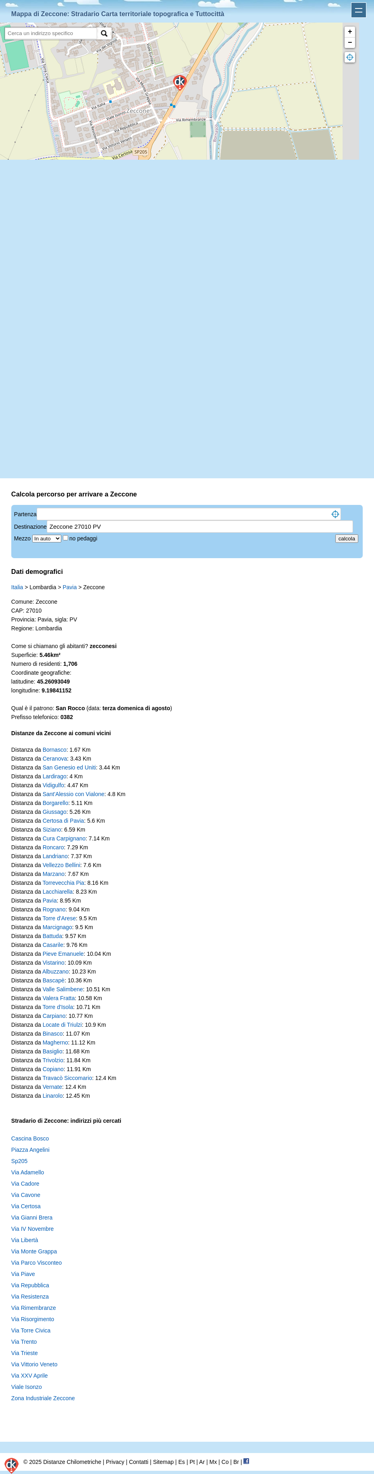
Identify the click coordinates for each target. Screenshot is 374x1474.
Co (225, 1462)
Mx (213, 1462)
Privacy (115, 1462)
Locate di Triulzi (62, 1025)
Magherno (55, 1042)
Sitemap (163, 1462)
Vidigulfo (53, 785)
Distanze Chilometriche (72, 1462)
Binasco (53, 1033)
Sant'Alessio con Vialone (73, 794)
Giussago (54, 812)
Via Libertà (24, 1240)
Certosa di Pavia (63, 820)
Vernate (52, 1087)
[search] (51, 33)
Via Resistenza (30, 1296)
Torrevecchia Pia (63, 883)
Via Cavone (25, 1195)
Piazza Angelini (30, 1150)
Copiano (53, 1069)
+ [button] (350, 32)
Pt (192, 1462)
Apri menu (358, 10)
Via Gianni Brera (31, 1217)
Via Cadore (25, 1183)
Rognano (54, 909)
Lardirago (54, 776)
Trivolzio (52, 1060)
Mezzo (23, 538)
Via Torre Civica (31, 1330)
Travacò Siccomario (67, 1078)
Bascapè (53, 980)
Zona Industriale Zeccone (43, 1398)
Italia (17, 587)
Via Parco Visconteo (36, 1262)
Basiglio (52, 1051)
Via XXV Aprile (29, 1375)
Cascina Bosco (30, 1138)
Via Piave (23, 1274)
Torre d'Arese (59, 918)
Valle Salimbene (63, 989)
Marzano (53, 874)
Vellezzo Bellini (61, 865)
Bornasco (54, 749)
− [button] (350, 43)
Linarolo (53, 1095)
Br (236, 1462)
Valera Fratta (59, 998)
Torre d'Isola (57, 1007)
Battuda (52, 936)
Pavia (69, 587)
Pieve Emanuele (63, 954)
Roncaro (53, 847)
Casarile (53, 945)
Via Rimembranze (33, 1308)
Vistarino (53, 962)
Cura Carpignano (64, 838)
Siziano (52, 829)
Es (181, 1462)
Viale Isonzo (26, 1387)
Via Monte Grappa (34, 1251)
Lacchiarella (58, 891)
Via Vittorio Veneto (34, 1364)
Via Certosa (26, 1206)
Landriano (55, 856)
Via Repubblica (30, 1285)
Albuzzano (55, 971)
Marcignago (57, 927)
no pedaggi (84, 538)
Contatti (138, 1462)
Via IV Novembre (32, 1229)
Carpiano (54, 1016)
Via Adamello (27, 1172)
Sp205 (19, 1161)
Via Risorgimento (32, 1319)
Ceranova (55, 758)
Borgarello (56, 803)
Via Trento (24, 1341)
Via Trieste (24, 1353)
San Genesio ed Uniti (69, 767)
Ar (202, 1462)
